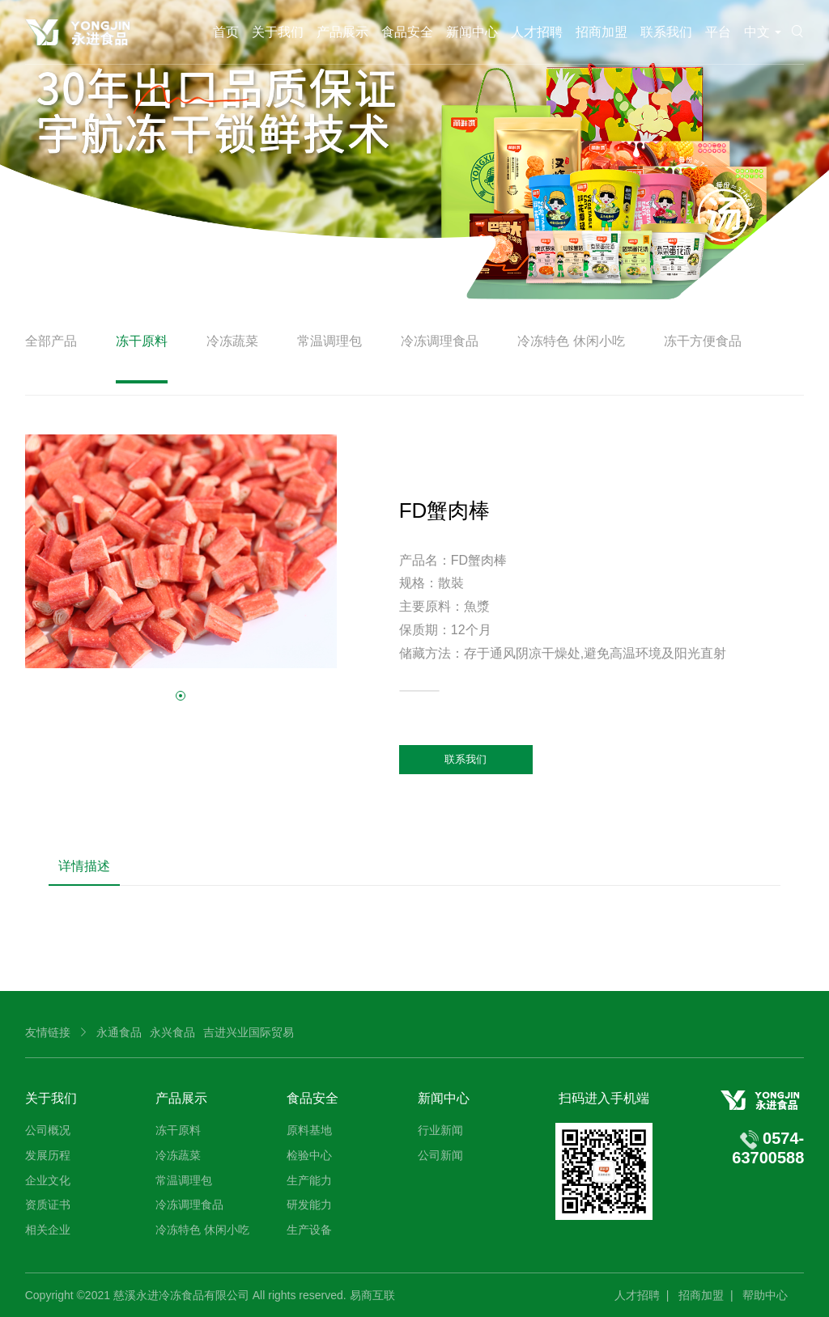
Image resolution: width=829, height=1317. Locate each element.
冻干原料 (142, 341)
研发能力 (309, 1204)
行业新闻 (440, 1130)
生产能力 (309, 1180)
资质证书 (47, 1204)
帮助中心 (765, 1295)
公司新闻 (440, 1155)
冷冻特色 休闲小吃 (570, 341)
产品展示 (342, 32)
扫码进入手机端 (604, 1098)
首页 (226, 32)
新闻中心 (472, 32)
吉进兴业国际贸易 (248, 1032)
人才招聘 (537, 32)
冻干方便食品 (703, 341)
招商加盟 (601, 32)
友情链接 (47, 1032)
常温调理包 (329, 341)
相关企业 (47, 1229)
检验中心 (309, 1155)
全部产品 (51, 341)
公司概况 (47, 1130)
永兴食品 (172, 1032)
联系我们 (666, 32)
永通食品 (119, 1032)
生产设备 (309, 1229)
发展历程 (47, 1155)
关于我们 (278, 32)
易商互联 (372, 1295)
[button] (180, 696)
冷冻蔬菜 (232, 341)
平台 (718, 32)
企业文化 (47, 1180)
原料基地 (309, 1130)
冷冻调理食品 (439, 341)
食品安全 (407, 32)
